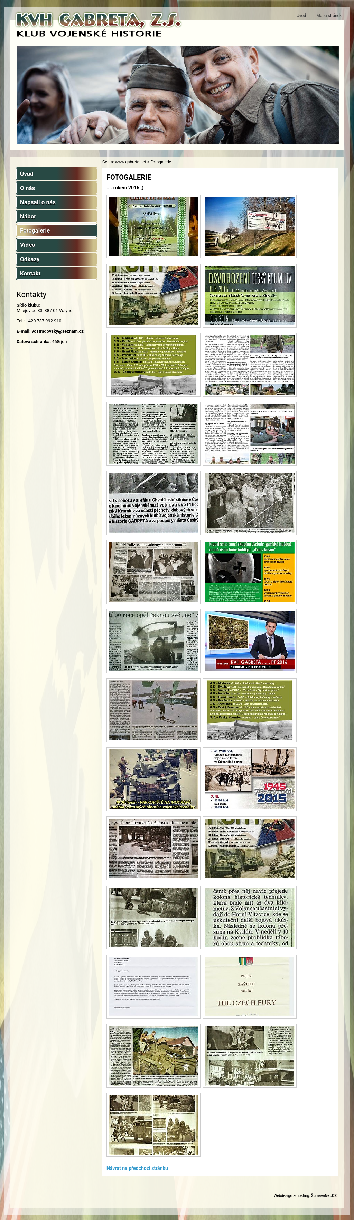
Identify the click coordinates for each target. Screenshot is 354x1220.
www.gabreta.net (130, 162)
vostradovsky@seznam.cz (58, 331)
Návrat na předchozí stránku (137, 1168)
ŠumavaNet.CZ (324, 1195)
